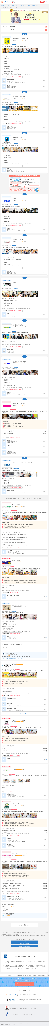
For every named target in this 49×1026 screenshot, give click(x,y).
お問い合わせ (26, 1023)
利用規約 (20, 1023)
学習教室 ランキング (10, 5)
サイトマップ (13, 1024)
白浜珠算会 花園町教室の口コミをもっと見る (10, 919)
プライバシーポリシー (11, 1023)
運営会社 (3, 1023)
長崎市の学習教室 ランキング (34, 5)
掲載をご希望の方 (5, 1024)
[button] (24, 925)
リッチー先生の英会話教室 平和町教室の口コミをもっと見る (13, 658)
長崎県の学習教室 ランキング (21, 5)
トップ (3, 5)
